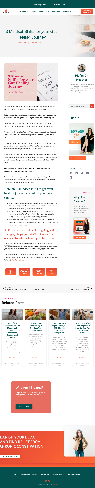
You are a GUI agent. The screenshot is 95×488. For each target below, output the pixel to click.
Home (15, 474)
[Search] (92, 106)
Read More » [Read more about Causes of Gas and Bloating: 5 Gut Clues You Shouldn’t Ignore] (35, 357)
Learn (33, 11)
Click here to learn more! (20, 260)
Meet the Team (67, 11)
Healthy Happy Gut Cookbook (28, 474)
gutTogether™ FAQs (58, 474)
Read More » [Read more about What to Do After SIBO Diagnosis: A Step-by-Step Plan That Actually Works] (82, 357)
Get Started (23, 11)
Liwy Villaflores (55, 484)
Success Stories (44, 11)
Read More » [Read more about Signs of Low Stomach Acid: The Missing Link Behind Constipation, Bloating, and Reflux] (12, 357)
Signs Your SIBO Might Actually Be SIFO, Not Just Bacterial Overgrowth (59, 328)
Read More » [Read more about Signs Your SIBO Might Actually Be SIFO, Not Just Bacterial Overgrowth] (59, 357)
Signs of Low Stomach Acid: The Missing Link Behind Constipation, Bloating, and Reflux (12, 330)
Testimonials (55, 11)
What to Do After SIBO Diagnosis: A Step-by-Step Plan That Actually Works (82, 328)
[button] (71, 173)
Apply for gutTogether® (74, 474)
